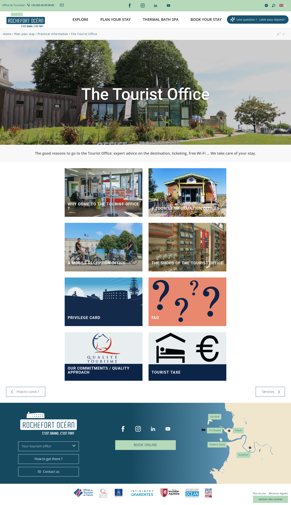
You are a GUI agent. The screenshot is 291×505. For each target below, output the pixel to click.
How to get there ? (48, 459)
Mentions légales (278, 493)
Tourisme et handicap (119, 493)
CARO (192, 493)
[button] (80, 19)
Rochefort (243, 455)
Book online (145, 445)
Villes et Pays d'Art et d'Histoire (208, 493)
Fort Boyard (214, 430)
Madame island (217, 444)
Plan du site (259, 493)
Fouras (238, 430)
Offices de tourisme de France (83, 493)
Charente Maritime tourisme (142, 493)
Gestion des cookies (271, 499)
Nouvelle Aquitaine (169, 493)
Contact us (48, 471)
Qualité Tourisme (103, 493)
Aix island (214, 416)
